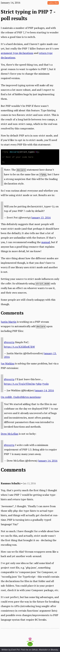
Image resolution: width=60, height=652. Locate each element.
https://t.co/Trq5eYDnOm (19, 383)
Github (35, 649)
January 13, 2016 (41, 217)
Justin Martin (8, 321)
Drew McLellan (9, 433)
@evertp (9, 341)
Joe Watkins (7, 363)
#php (39, 383)
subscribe (53, 3)
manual (45, 242)
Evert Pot (15, 649)
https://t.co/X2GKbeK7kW (19, 346)
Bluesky (54, 649)
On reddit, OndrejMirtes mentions (20, 396)
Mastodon (43, 649)
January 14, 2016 (44, 390)
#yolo (45, 383)
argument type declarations (17, 53)
